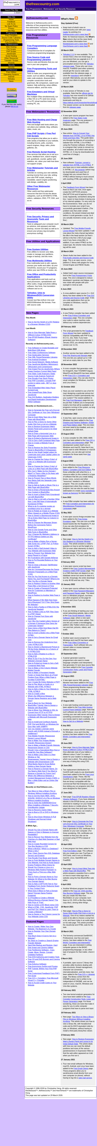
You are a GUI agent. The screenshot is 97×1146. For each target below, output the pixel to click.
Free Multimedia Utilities (39, 260)
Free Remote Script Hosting (41, 152)
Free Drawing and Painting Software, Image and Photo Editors (78, 422)
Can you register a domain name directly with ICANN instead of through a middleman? (44, 731)
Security (11, 67)
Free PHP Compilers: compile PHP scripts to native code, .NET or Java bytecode (42, 383)
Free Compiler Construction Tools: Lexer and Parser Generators (78, 669)
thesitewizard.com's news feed (76, 44)
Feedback (11, 22)
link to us (14, 106)
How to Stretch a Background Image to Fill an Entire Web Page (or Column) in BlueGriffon (43, 518)
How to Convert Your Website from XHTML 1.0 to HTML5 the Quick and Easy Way (79, 135)
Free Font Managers (74, 400)
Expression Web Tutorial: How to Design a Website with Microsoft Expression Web (44, 717)
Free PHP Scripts (36, 133)
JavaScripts (11, 54)
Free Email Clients (81, 1068)
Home (11, 19)
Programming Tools (11, 40)
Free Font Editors (70, 851)
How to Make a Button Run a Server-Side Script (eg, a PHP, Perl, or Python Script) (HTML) (43, 543)
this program (80, 170)
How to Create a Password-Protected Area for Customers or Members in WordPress (43, 590)
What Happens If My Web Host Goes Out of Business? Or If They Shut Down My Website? (43, 602)
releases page (75, 107)
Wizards (11, 63)
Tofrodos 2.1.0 (68, 54)
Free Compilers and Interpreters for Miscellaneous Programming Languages (78, 506)
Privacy (11, 28)
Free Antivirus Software (37, 964)
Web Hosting (11, 47)
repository (75, 76)
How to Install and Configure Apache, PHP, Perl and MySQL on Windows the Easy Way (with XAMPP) (43, 724)
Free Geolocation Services (38, 355)
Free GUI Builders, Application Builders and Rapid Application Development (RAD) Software (43, 399)
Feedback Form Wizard (76, 187)
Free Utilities (11, 72)
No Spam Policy (11, 26)
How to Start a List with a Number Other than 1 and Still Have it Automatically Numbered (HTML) (44, 501)
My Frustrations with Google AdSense (43, 558)
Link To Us (11, 24)
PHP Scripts (11, 51)
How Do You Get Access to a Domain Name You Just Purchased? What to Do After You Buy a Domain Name (44, 579)
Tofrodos (11, 79)
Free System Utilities (37, 249)
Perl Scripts (11, 49)
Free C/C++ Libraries (86, 974)
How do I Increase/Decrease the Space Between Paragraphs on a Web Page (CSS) (43, 571)
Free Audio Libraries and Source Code (78, 258)
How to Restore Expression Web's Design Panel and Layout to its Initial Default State (42, 429)
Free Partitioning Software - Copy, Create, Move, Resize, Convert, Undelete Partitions (41, 952)
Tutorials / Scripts (11, 60)
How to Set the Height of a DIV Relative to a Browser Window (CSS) (78, 541)
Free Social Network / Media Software (43, 362)
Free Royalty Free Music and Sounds (43, 858)
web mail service (85, 1078)
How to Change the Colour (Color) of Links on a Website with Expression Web (42, 461)
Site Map (11, 31)
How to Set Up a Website (73, 721)
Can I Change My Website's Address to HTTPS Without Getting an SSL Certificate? (43, 536)
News (11, 81)
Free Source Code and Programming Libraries (39, 58)
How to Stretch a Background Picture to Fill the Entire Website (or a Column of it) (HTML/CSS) (43, 649)
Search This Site (11, 10)
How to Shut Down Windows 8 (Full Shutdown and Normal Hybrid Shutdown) (42, 819)
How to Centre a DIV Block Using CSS (43, 905)
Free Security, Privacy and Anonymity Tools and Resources (40, 219)
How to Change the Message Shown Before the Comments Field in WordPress (42, 525)
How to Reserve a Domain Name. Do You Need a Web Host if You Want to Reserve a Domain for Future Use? (42, 771)
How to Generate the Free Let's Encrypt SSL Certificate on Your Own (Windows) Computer (44, 412)
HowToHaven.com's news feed (76, 46)
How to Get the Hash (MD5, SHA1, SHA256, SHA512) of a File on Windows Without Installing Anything (44, 798)
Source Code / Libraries (11, 38)
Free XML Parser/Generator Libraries (43, 357)
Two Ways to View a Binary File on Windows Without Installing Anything (78, 1019)
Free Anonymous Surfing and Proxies (43, 966)
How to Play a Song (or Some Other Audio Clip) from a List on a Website (79, 913)
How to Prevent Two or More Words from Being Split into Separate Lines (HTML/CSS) (42, 480)
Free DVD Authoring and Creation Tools (43, 957)
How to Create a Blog (36, 694)
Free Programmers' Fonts (81, 275)
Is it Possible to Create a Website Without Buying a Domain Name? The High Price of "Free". (43, 900)
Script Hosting (11, 56)
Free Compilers (11, 35)
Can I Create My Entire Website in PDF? (44, 682)
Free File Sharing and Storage (75, 355)
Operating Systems (11, 74)
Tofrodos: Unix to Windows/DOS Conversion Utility (40, 295)
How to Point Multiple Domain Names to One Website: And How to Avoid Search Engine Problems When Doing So (44, 862)
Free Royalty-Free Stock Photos (41, 378)
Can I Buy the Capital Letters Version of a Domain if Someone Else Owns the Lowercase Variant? (43, 623)
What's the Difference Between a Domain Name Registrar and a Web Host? (42, 698)
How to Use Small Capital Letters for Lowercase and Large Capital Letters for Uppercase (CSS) (44, 454)
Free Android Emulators (37, 360)
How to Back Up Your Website (40, 703)
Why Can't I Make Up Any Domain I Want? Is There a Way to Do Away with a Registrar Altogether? (43, 473)
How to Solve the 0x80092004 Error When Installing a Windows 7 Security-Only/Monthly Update (43, 805)
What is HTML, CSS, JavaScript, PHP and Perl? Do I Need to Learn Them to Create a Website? (43, 909)
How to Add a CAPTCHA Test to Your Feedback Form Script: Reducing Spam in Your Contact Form (43, 886)
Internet (11, 77)
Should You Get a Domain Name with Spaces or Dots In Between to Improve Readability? (43, 832)
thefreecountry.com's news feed (76, 34)
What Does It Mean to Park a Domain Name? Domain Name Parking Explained (43, 893)
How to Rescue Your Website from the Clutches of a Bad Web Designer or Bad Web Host (44, 839)
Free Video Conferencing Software (41, 353)
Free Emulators (11, 42)
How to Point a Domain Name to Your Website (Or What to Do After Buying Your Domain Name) (43, 879)
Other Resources (11, 58)
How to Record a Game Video (40, 810)
